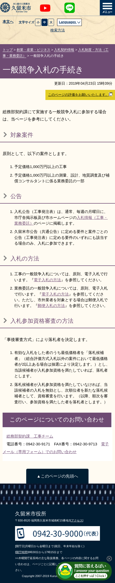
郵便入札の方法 (51, 305)
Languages (70, 22)
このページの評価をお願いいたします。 (80, 94)
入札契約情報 (64, 50)
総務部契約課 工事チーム (29, 436)
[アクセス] (76, 520)
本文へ (8, 22)
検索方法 (57, 30)
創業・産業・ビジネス (33, 50)
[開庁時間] (21, 552)
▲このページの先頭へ (57, 476)
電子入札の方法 (47, 280)
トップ (8, 50)
